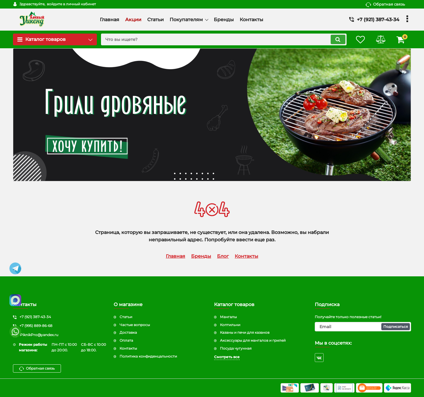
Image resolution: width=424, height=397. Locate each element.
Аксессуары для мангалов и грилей (253, 340)
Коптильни (230, 325)
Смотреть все (227, 357)
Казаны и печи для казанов (244, 332)
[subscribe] (363, 326)
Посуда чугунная (235, 348)
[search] (223, 39)
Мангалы (228, 317)
